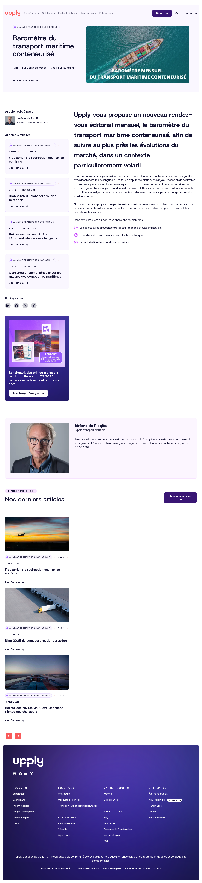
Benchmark (19, 793)
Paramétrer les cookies (137, 868)
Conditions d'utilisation (86, 868)
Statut (157, 868)
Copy (34, 305)
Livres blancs (111, 799)
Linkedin (8, 305)
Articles (108, 793)
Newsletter (110, 823)
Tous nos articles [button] (180, 496)
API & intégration (67, 823)
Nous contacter (157, 817)
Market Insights (21, 817)
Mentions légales (112, 868)
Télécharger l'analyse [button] (26, 393)
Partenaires (155, 805)
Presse (153, 811)
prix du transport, (174, 208)
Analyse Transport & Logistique (37, 27)
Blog (106, 817)
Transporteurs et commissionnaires (78, 805)
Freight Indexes (21, 805)
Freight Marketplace (24, 811)
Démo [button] (160, 13)
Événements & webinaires (118, 829)
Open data (64, 835)
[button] (18, 168)
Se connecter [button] (184, 13)
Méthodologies (112, 835)
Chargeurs (64, 793)
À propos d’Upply (158, 793)
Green (16, 823)
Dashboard (19, 799)
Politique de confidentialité (55, 868)
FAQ (106, 841)
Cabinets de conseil (69, 799)
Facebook (16, 305)
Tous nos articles (23, 80)
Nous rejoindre (157, 799)
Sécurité (63, 829)
